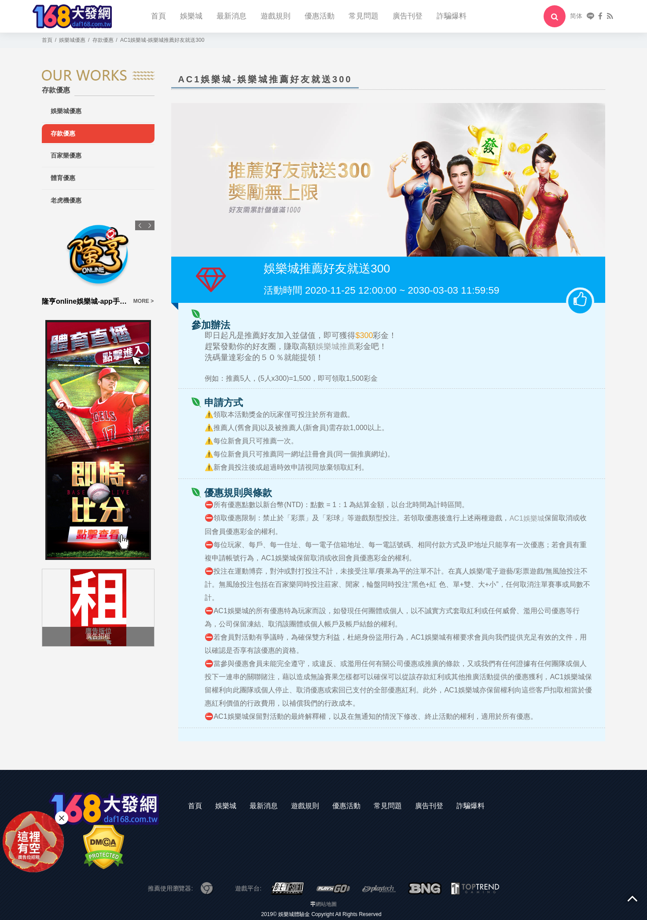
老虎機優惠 (66, 200)
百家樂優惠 (66, 155)
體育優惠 (63, 177)
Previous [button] (140, 225)
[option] (98, 264)
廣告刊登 (408, 16)
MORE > (143, 301)
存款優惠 (63, 133)
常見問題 (364, 16)
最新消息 (231, 16)
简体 (576, 15)
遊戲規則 (275, 16)
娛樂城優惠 (66, 110)
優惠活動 (320, 16)
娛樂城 (191, 16)
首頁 (158, 16)
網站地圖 (326, 904)
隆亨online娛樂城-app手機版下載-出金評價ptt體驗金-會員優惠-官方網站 (85, 301)
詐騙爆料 (452, 16)
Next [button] (149, 225)
